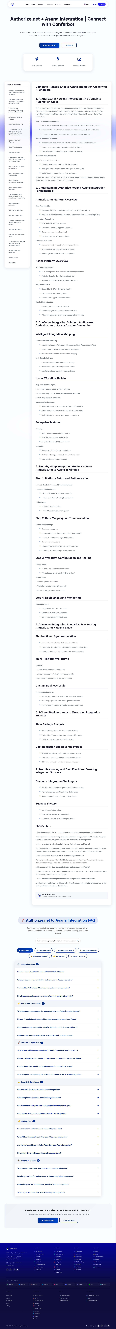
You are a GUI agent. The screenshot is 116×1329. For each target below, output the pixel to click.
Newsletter (97, 1267)
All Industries (78, 1251)
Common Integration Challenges (14, 251)
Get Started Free (49, 45)
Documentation (98, 1256)
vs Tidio (8, 1303)
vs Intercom (9, 1295)
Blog (95, 1254)
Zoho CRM (36, 1305)
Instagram (57, 1262)
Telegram (57, 1264)
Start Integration (48, 1220)
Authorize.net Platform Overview (15, 118)
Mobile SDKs (58, 1272)
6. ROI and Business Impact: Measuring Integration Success (17, 222)
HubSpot (36, 1303)
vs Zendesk (9, 1300)
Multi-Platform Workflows (16, 210)
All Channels (58, 1251)
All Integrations (37, 1295)
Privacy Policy (64, 1298)
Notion (35, 1318)
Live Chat (37, 1262)
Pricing (33, 4)
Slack (56, 1267)
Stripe (35, 1316)
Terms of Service (64, 1295)
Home (27, 4)
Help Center (97, 1264)
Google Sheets (37, 1308)
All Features (38, 1251)
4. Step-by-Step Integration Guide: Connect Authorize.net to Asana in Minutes (17, 159)
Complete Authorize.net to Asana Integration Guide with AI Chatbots (17, 92)
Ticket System (38, 1267)
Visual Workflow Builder (15, 147)
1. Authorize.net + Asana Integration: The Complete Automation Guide (16, 101)
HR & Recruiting (79, 1262)
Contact (96, 1259)
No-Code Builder (39, 1254)
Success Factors (13, 257)
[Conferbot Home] (12, 4)
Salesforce (36, 1313)
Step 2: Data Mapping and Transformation (16, 174)
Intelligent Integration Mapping (15, 141)
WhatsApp (57, 1256)
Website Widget (59, 1254)
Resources (68, 4)
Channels (58, 4)
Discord (57, 1269)
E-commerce (78, 1256)
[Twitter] (10, 1269)
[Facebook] (7, 1269)
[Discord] (17, 1269)
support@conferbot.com (14, 1263)
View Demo (69, 45)
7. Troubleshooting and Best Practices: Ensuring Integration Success (17, 243)
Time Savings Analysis (15, 229)
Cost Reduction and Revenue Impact (17, 235)
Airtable (36, 1311)
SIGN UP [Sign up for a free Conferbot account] (101, 4)
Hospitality (77, 1264)
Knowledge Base (39, 1264)
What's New (97, 1262)
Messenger (57, 1259)
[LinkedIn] (14, 1269)
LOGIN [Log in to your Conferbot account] (95, 4)
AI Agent (37, 1256)
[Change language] (86, 4)
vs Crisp (8, 1305)
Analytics (37, 1269)
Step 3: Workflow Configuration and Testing (16, 181)
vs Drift (8, 1298)
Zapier (35, 1298)
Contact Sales (68, 1220)
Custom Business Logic (15, 215)
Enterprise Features (14, 152)
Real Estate (77, 1259)
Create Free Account (92, 1295)
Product (50, 4)
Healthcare (77, 1254)
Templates (41, 4)
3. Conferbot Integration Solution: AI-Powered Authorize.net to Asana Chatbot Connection (15, 132)
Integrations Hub (38, 1300)
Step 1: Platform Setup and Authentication (16, 167)
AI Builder (37, 1259)
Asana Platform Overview (16, 124)
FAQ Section (12, 263)
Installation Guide (91, 1300)
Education (77, 1267)
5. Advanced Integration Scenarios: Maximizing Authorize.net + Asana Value (17, 196)
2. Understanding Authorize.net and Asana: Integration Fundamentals (16, 110)
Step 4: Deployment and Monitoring (15, 188)
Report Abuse (63, 1300)
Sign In (89, 1298)
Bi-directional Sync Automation (14, 204)
